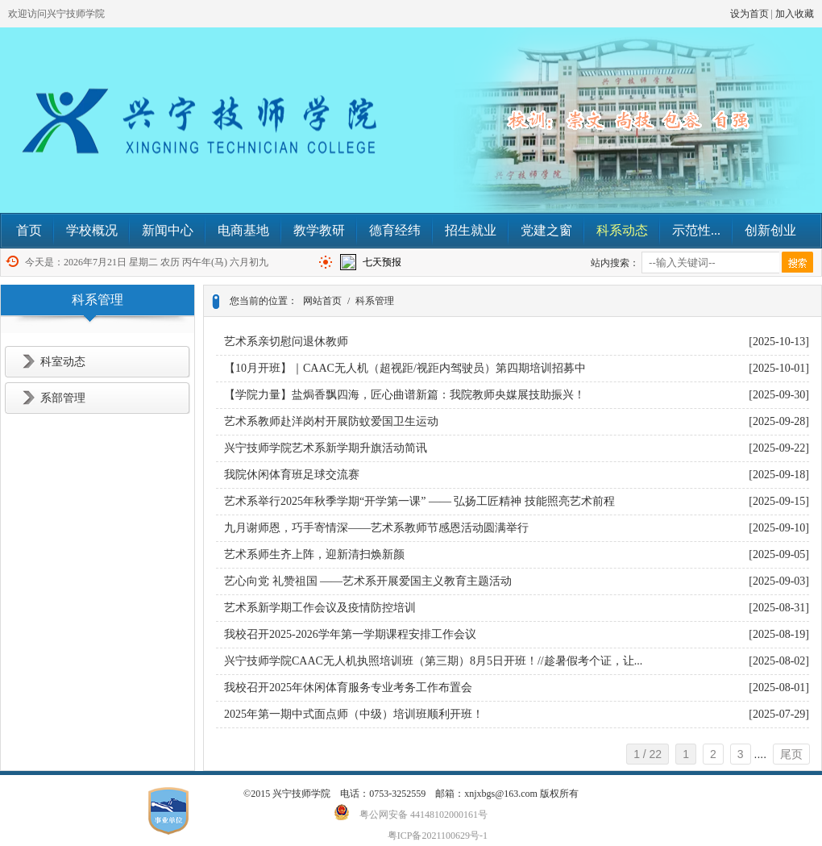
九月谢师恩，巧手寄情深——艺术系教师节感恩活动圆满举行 (376, 528)
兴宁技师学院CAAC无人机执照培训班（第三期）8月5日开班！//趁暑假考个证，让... (433, 661)
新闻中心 (167, 230)
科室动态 (62, 362)
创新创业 (770, 230)
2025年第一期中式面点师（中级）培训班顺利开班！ (354, 714)
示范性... (696, 230)
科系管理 (374, 300)
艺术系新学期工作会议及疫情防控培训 (320, 608)
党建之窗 (546, 230)
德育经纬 (395, 230)
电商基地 (243, 230)
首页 (29, 230)
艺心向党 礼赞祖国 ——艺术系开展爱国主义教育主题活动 (368, 581)
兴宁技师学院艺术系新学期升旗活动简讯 (325, 448)
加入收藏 (794, 13)
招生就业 (470, 230)
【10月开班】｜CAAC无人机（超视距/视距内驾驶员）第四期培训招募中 (405, 368)
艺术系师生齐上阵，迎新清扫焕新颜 (314, 554)
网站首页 (322, 300)
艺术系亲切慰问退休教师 (286, 341)
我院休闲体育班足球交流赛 (291, 475)
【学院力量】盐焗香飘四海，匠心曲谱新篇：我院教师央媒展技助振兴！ (404, 395)
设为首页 (749, 13)
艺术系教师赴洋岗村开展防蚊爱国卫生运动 (331, 421)
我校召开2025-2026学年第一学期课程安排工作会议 (350, 634)
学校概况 (92, 230)
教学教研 (319, 230)
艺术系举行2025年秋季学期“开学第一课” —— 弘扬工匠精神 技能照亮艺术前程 (419, 501)
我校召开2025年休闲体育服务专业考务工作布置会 (348, 687)
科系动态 (622, 230)
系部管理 (62, 398)
